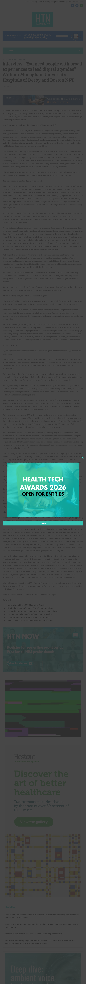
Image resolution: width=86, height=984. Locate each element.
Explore (43, 523)
